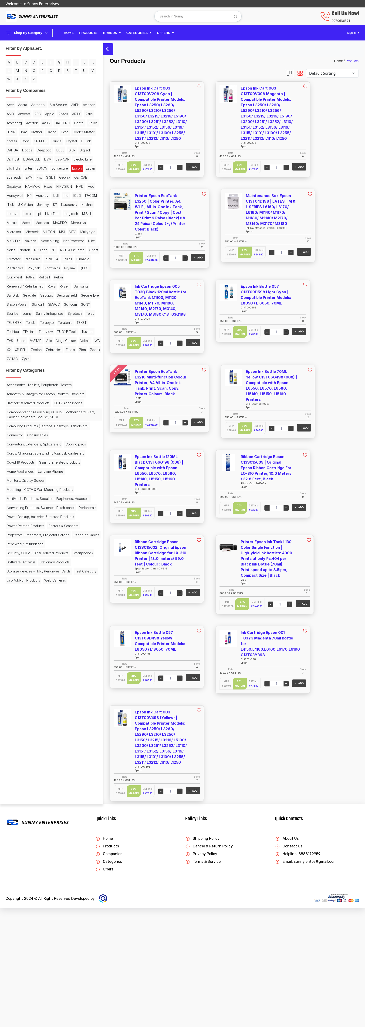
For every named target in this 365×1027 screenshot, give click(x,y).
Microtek (13, 331)
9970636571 (341, 20)
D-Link (12, 186)
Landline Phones (51, 713)
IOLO (21, 276)
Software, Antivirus (45, 860)
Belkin (57, 149)
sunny (40, 458)
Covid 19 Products (21, 695)
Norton (25, 358)
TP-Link (28, 494)
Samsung (28, 422)
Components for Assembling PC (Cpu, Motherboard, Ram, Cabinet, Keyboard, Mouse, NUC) (33, 625)
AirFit (32, 122)
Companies (108, 972)
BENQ (11, 159)
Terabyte (14, 485)
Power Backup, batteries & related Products (33, 784)
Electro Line (34, 213)
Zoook (36, 540)
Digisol (55, 195)
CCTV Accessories (21, 612)
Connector (15, 654)
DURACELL (31, 204)
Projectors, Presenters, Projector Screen (32, 816)
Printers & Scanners (22, 805)
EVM (42, 231)
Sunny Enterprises (20, 467)
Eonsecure (42, 222)
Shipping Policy (202, 957)
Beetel (44, 149)
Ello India (54, 213)
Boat (23, 159)
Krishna (32, 295)
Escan (11, 231)
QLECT (47, 394)
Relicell (44, 403)
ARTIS (11, 140)
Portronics (14, 394)
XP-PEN (12, 530)
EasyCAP (13, 213)
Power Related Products (25, 796)
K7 (44, 286)
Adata (22, 113)
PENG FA (33, 376)
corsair (50, 168)
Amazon (46, 122)
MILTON (30, 331)
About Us (287, 957)
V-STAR (25, 512)
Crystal (57, 177)
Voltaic (36, 521)
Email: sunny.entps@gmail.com (306, 980)
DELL (30, 195)
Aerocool (38, 113)
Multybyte (14, 340)
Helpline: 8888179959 (298, 972)
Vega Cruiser (17, 521)
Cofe (10, 168)
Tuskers (37, 503)
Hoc (41, 258)
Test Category (18, 892)
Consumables (37, 654)
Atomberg (39, 140)
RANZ (30, 403)
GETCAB (41, 240)
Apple (38, 131)
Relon (58, 403)
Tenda (43, 476)
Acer (10, 113)
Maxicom (55, 313)
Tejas (11, 476)
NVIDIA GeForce (19, 367)
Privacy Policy (201, 972)
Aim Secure (15, 122)
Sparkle (26, 458)
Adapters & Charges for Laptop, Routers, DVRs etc (31, 591)
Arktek (52, 131)
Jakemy (32, 286)
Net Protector (39, 349)
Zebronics (45, 530)
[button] (112, 33)
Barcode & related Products (28, 603)
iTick (48, 276)
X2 (57, 521)
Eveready (27, 231)
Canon (52, 159)
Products (352, 61)
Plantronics (32, 385)
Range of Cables (20, 828)
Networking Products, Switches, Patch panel (31, 761)
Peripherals (15, 773)
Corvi (11, 177)
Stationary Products (22, 869)
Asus (23, 140)
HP (29, 267)
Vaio (38, 512)
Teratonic (32, 485)
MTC (53, 331)
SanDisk (45, 422)
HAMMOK (32, 249)
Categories (108, 980)
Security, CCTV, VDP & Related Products (30, 848)
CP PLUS (26, 177)
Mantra (25, 313)
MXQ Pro (33, 340)
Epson (59, 222)
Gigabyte (14, 249)
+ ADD (156, 166)
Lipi (22, 304)
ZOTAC (50, 540)
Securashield (51, 431)
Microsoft (51, 322)
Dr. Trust (13, 204)
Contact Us (288, 965)
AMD (60, 122)
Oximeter (56, 367)
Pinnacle (13, 385)
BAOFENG (27, 149)
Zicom (11, 540)
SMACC (29, 449)
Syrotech (46, 467)
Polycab (51, 385)
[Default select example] (332, 73)
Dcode (41, 186)
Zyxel (11, 549)
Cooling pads (17, 672)
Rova (52, 413)
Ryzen (12, 422)
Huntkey (42, 267)
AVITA (11, 149)
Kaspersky (15, 295)
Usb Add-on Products (23, 901)
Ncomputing (16, 349)
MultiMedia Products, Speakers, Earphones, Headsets (31, 747)
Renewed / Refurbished (25, 413)
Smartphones (17, 860)
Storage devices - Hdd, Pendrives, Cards (34, 880)
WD (48, 521)
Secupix (30, 431)
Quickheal (14, 403)
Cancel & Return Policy (209, 965)
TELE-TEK (26, 476)
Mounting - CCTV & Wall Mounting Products (32, 733)
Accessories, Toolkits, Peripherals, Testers (33, 577)
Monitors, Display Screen (26, 722)
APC (26, 131)
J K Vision (14, 286)
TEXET (49, 485)
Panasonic (15, 376)
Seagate (13, 431)
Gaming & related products (27, 704)
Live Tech (36, 304)
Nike (57, 349)
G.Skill (11, 240)
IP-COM (35, 276)
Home (69, 33)
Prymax (32, 394)
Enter (11, 222)
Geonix (25, 240)
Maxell (40, 313)
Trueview (46, 494)
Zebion (28, 530)
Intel (10, 276)
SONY (11, 458)
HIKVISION (14, 258)
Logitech (55, 304)
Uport (11, 512)
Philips (49, 376)
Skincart (13, 449)
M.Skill (11, 313)
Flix (52, 231)
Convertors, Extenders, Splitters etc (34, 663)
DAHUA (26, 186)
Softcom (45, 449)
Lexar (11, 304)
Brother (36, 159)
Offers (104, 988)
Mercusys (32, 322)
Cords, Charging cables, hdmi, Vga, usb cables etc (34, 683)
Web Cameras (17, 910)
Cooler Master (30, 168)
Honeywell (15, 267)
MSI (43, 331)
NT (53, 358)
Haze (48, 249)
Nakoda (50, 340)
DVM (47, 204)
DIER (41, 195)
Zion (23, 540)
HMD (30, 258)
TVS (50, 503)
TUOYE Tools (17, 503)
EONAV (24, 222)
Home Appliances (20, 713)
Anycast (13, 131)
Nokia (11, 358)
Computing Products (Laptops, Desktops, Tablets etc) (30, 642)
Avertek (56, 140)
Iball (56, 267)
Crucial (42, 177)
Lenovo (48, 295)
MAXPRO (13, 322)
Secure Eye (16, 440)
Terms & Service (203, 980)
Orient (40, 367)
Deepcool (14, 195)
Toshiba (13, 494)
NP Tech (40, 358)
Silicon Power (39, 440)
